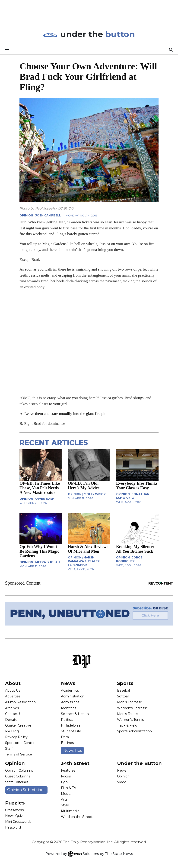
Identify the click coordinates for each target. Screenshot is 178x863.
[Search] (171, 49)
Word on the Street (76, 817)
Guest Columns (17, 776)
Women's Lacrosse (132, 708)
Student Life (71, 731)
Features (68, 770)
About (13, 683)
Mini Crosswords (18, 822)
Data (65, 737)
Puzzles (15, 803)
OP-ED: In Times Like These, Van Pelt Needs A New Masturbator (39, 488)
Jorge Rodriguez (129, 559)
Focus (66, 776)
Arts (64, 799)
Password (13, 827)
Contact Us (14, 714)
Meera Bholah (47, 562)
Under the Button (139, 763)
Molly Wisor (95, 494)
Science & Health (75, 714)
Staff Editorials (16, 782)
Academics (70, 690)
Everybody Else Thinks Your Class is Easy (137, 485)
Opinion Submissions (26, 790)
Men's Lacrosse (129, 702)
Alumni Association (20, 702)
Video (121, 782)
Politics (67, 720)
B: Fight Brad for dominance (42, 423)
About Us (12, 690)
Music (65, 794)
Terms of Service (18, 754)
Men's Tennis (127, 714)
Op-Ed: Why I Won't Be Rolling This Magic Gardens (39, 551)
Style (65, 805)
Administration (72, 696)
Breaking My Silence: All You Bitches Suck (135, 549)
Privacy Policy (16, 737)
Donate (11, 720)
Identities (68, 708)
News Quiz (14, 816)
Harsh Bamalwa (81, 559)
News (68, 683)
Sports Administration (134, 731)
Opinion (15, 763)
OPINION (26, 215)
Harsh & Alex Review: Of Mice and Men (88, 549)
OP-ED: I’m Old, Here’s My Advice (84, 485)
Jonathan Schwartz (132, 495)
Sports (125, 683)
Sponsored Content (21, 743)
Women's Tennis (130, 720)
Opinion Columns (19, 770)
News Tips (72, 750)
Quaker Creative (18, 725)
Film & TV (68, 788)
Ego (64, 782)
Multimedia (70, 811)
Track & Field (127, 725)
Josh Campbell (48, 215)
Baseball (123, 690)
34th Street (75, 763)
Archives (12, 708)
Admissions (70, 702)
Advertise (12, 696)
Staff (9, 748)
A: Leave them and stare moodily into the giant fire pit (62, 413)
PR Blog (12, 731)
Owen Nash (44, 498)
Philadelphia (70, 725)
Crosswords (14, 810)
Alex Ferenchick (84, 563)
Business (68, 743)
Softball (123, 696)
